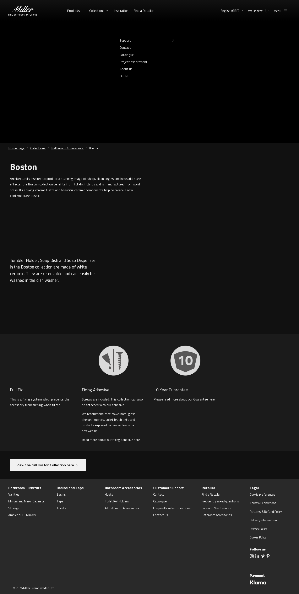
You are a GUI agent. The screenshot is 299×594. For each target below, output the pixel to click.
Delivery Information (263, 520)
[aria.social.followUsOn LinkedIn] (257, 555)
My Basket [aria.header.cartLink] (259, 11)
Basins (61, 494)
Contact (158, 494)
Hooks (109, 494)
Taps (60, 501)
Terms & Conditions (263, 503)
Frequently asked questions (172, 508)
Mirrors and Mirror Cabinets (26, 501)
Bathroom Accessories (67, 148)
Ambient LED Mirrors (22, 515)
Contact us (160, 515)
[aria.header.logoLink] (22, 11)
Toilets (61, 508)
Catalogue (160, 501)
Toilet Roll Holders (117, 501)
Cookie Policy (258, 537)
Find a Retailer (143, 10)
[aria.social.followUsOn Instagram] (252, 555)
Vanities (14, 494)
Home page (16, 148)
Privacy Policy (258, 528)
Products (73, 10)
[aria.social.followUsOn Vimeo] (263, 555)
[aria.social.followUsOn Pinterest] (268, 555)
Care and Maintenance (216, 508)
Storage (13, 508)
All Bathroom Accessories (122, 508)
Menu (281, 11)
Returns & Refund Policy (266, 511)
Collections (96, 10)
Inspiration (121, 10)
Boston (94, 148)
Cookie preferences (262, 494)
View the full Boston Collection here (45, 465)
